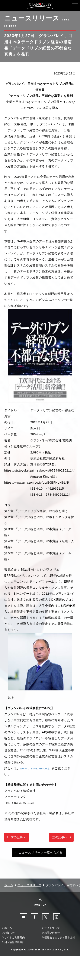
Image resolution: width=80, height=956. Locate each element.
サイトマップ (52, 928)
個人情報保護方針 (14, 942)
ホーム (8, 885)
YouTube (23, 916)
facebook (34, 916)
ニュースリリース (29, 885)
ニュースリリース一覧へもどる (41, 852)
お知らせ (9, 932)
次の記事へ (59, 837)
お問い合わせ (52, 932)
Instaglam (56, 916)
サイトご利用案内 (14, 937)
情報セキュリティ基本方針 (59, 937)
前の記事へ (18, 837)
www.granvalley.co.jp (35, 768)
